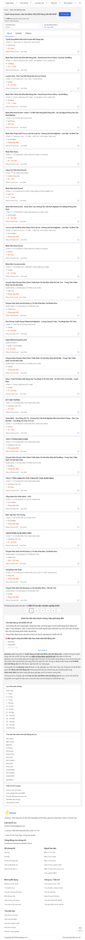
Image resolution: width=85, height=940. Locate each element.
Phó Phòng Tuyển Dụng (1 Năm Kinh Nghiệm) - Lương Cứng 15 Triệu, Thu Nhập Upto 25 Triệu (41, 321)
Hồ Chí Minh (11, 139)
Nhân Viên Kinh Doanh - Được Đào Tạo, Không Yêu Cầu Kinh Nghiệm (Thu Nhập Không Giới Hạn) (41, 207)
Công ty (28, 33)
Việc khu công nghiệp (11, 931)
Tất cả (9, 33)
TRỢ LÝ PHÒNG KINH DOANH (17, 439)
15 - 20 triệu (11, 390)
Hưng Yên (10, 575)
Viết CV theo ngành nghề (52, 865)
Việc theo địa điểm (10, 919)
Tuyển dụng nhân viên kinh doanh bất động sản (25, 39)
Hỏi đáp (7, 856)
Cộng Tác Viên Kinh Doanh (16, 170)
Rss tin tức (77, 937)
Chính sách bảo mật (11, 860)
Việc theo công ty (10, 927)
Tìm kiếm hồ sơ (9, 888)
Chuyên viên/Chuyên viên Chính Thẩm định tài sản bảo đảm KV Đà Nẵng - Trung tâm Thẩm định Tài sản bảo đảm (41, 458)
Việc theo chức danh (11, 915)
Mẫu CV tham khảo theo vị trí (54, 869)
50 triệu (10, 254)
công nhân (11, 644)
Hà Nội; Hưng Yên (13, 176)
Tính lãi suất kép (49, 892)
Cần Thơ (10, 194)
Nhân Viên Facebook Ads (15, 264)
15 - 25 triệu (11, 85)
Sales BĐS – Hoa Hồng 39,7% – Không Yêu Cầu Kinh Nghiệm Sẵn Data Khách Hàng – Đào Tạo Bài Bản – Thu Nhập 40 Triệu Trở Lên (42, 419)
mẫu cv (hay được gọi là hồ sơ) (43, 656)
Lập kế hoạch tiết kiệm (51, 896)
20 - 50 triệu (11, 160)
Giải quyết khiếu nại (11, 865)
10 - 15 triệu (11, 273)
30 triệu (10, 48)
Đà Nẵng (10, 63)
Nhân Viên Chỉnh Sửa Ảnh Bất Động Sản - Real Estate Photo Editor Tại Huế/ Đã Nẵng (39, 57)
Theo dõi (65, 14)
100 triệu (10, 124)
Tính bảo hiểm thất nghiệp (53, 900)
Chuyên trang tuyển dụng (13, 892)
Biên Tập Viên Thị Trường (15, 515)
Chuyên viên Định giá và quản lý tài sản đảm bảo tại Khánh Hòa (31, 303)
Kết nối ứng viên (9, 896)
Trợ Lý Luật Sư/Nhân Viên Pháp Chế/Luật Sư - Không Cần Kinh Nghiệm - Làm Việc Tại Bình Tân (42, 227)
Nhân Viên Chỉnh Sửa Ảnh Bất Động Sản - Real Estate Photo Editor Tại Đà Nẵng (37, 94)
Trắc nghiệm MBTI (50, 873)
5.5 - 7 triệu (11, 66)
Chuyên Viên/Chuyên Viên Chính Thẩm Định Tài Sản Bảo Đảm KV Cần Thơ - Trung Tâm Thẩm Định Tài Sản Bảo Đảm (41, 283)
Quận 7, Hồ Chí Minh (14, 346)
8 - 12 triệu (10, 349)
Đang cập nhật (12, 142)
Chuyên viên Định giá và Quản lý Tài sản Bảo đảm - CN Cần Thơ (31, 588)
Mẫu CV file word (50, 860)
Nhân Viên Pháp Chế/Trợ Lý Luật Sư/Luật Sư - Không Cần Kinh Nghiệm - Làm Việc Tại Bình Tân (42, 133)
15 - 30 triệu (11, 218)
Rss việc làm (67, 937)
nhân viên (10, 642)
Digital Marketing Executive (16, 340)
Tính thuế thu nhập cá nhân (53, 888)
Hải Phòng (10, 45)
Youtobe (16, 843)
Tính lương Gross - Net (52, 884)
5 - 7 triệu (10, 197)
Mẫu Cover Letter (50, 856)
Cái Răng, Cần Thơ (13, 406)
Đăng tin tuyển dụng (11, 884)
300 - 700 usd (12, 560)
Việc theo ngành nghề (11, 923)
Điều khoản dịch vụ (10, 869)
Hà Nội (9, 82)
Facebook (8, 843)
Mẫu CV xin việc (49, 852)
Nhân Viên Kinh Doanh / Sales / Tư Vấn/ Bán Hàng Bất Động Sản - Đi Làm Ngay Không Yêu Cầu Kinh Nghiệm (42, 113)
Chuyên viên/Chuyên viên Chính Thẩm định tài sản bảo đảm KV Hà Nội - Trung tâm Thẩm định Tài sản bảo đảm (41, 359)
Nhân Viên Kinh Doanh (14, 188)
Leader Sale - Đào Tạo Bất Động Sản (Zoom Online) (26, 76)
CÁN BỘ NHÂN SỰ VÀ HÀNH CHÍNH (18, 533)
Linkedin (23, 843)
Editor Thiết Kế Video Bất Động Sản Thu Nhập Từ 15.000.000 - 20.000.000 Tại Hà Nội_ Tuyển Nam (42, 380)
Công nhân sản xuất (14, 570)
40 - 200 (10, 429)
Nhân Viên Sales (12, 152)
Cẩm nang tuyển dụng (11, 900)
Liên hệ (6, 852)
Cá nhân (18, 33)
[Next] (59, 610)
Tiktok (29, 843)
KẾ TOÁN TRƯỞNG (13, 400)
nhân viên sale (12, 647)
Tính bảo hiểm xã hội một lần (54, 904)
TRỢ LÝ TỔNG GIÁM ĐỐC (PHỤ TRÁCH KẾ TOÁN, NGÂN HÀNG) (30, 478)
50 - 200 (10, 179)
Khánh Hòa (10, 309)
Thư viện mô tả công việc (12, 904)
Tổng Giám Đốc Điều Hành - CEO (18, 496)
